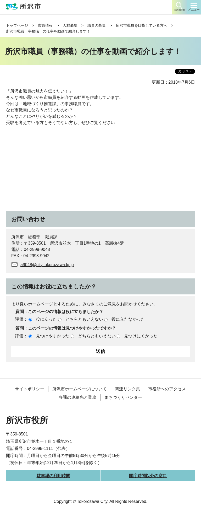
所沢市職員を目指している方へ (141, 25)
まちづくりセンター (123, 397)
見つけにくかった (141, 336)
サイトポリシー (29, 389)
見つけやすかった (52, 336)
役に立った (46, 319)
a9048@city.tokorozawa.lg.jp (47, 264)
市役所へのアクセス (167, 389)
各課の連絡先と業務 (77, 397)
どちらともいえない (84, 319)
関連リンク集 (127, 389)
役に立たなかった (128, 319)
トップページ (17, 25)
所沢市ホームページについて (79, 389)
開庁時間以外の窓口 (148, 475)
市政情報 (45, 25)
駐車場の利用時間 (53, 475)
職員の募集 (96, 25)
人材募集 (70, 25)
